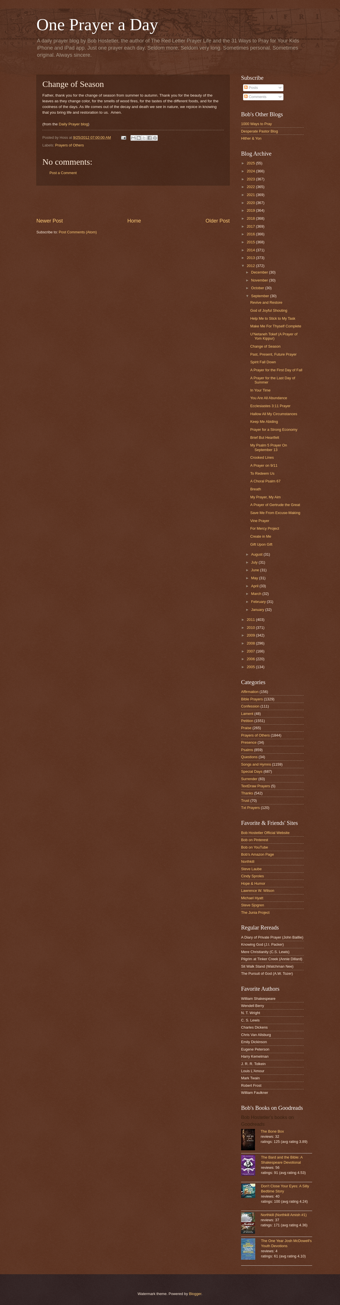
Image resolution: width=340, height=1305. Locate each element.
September (260, 296)
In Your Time (260, 390)
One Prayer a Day (97, 24)
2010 (251, 627)
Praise (246, 728)
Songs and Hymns (256, 764)
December (260, 272)
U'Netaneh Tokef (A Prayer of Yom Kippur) (273, 336)
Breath (255, 489)
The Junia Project (255, 912)
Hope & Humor (253, 883)
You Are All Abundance (268, 398)
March (256, 594)
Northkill (247, 861)
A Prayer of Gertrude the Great (275, 505)
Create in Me (260, 536)
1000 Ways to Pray (256, 124)
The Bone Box (272, 1131)
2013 (251, 258)
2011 (251, 619)
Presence (248, 742)
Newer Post (49, 221)
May (255, 578)
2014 (251, 250)
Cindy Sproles (252, 876)
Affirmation (249, 692)
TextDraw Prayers (255, 786)
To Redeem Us (262, 473)
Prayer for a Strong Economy (273, 429)
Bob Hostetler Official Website (265, 833)
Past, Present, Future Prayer (273, 354)
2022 (251, 187)
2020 (251, 203)
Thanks (247, 793)
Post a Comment (63, 173)
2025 (251, 163)
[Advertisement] (133, 201)
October (258, 288)
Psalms (247, 750)
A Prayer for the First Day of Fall (276, 370)
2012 (251, 266)
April (255, 586)
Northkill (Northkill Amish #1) (284, 1215)
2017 (251, 226)
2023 (251, 179)
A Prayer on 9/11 (263, 465)
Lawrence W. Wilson (257, 890)
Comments (255, 97)
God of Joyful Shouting (268, 310)
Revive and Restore (266, 302)
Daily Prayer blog (73, 124)
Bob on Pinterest (254, 840)
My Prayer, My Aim (265, 497)
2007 (251, 651)
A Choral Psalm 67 (265, 481)
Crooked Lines (262, 457)
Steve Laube (251, 869)
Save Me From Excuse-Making (275, 513)
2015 (251, 242)
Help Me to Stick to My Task (272, 318)
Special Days (251, 771)
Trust (245, 800)
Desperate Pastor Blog (259, 131)
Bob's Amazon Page (257, 854)
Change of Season (265, 346)
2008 (251, 643)
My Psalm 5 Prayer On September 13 (268, 447)
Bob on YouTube (254, 847)
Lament (247, 713)
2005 (251, 667)
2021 (251, 195)
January (258, 609)
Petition (247, 721)
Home (134, 221)
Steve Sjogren (252, 905)
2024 (251, 171)
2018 (251, 218)
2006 (251, 659)
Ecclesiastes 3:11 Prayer (270, 406)
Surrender (249, 779)
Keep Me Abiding (264, 421)
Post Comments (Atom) (78, 232)
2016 (251, 234)
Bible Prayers (252, 699)
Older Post (218, 221)
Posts (251, 87)
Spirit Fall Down (263, 362)
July (254, 562)
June (255, 570)
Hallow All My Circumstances (273, 414)
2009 (251, 635)
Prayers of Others (69, 145)
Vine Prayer (259, 521)
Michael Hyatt (252, 898)
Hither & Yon (251, 138)
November (260, 280)
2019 (251, 210)
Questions (249, 757)
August (257, 554)
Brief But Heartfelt (264, 437)
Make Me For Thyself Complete (275, 326)
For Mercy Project (264, 528)
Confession (250, 706)
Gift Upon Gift (261, 544)
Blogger (195, 1294)
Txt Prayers (250, 808)
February (259, 602)
